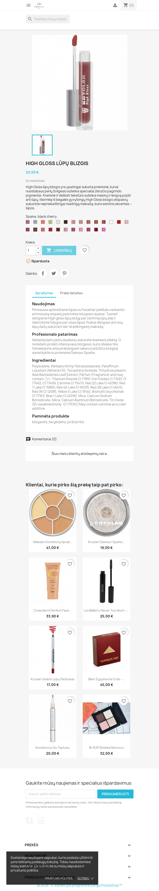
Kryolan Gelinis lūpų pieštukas (53, 679)
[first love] (28, 231)
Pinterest (64, 273)
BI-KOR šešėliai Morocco (106, 748)
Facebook (29, 820)
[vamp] (119, 223)
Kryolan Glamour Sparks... (106, 542)
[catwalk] (59, 231)
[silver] (36, 223)
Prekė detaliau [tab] (71, 293)
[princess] (81, 231)
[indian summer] (97, 223)
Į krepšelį (59, 250)
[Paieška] (48, 19)
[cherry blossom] (89, 223)
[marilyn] (104, 231)
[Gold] (51, 223)
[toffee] (81, 223)
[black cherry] (36, 231)
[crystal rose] (112, 223)
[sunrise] (74, 231)
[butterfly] (28, 223)
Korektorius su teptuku (52, 748)
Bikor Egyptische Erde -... (106, 679)
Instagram (41, 820)
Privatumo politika (59, 878)
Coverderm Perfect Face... (53, 610)
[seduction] (104, 223)
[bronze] (66, 223)
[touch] (43, 231)
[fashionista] (51, 231)
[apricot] (43, 223)
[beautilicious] (74, 223)
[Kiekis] (31, 250)
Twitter (53, 273)
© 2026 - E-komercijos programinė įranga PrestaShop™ (79, 885)
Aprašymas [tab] (44, 293)
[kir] (89, 231)
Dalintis (43, 273)
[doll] (97, 231)
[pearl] (59, 223)
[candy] (66, 231)
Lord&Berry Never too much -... (106, 610)
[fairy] (127, 223)
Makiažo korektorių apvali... (52, 542)
